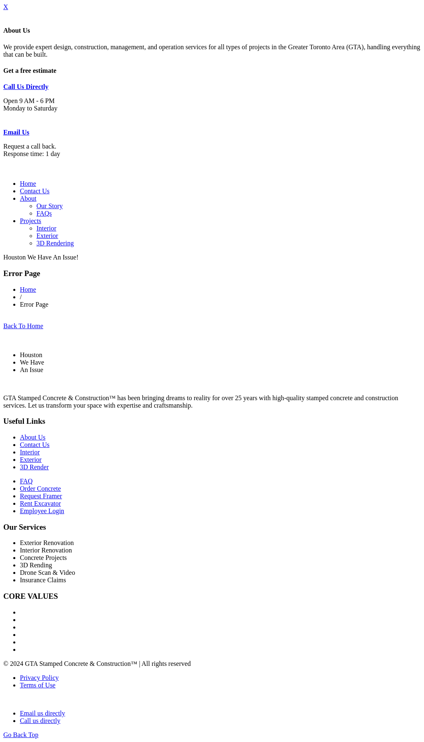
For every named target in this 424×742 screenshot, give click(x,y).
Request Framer (41, 495)
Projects (30, 220)
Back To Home (23, 325)
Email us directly (42, 713)
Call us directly (40, 720)
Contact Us (35, 191)
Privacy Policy (39, 677)
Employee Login (42, 510)
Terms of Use (37, 685)
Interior (46, 228)
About (28, 198)
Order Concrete (40, 488)
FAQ (26, 481)
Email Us (16, 132)
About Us (33, 437)
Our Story (49, 205)
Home (28, 183)
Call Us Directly (25, 86)
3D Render (34, 467)
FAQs (44, 213)
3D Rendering (55, 243)
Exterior (47, 235)
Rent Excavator (40, 503)
